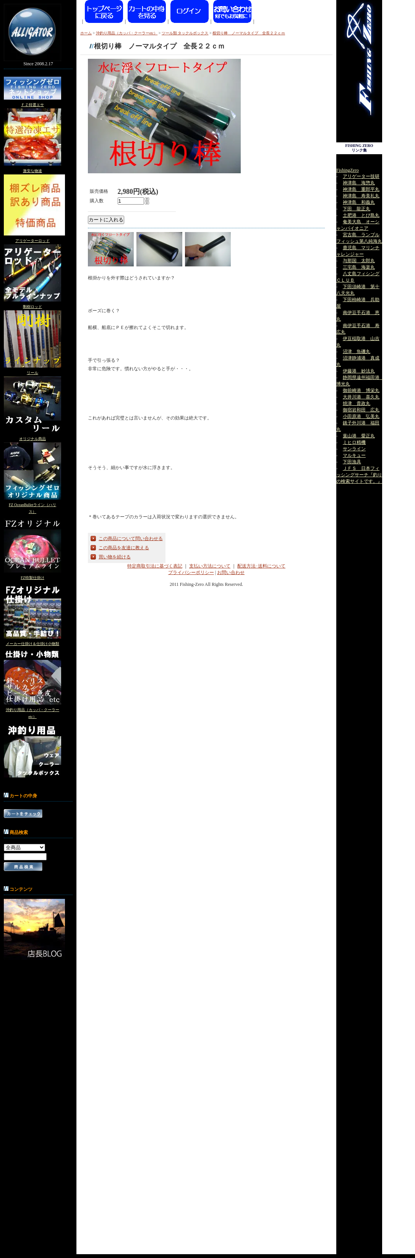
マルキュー (354, 455)
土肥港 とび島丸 (361, 215)
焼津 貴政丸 (356, 403)
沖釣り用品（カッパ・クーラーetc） (127, 33)
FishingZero (347, 170)
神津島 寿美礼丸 (361, 195)
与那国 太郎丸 (359, 260)
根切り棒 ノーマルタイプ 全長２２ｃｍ (248, 33)
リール (32, 373)
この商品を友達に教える (124, 547)
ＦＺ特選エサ (32, 105)
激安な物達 (32, 171)
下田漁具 (352, 461)
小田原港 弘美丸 (361, 416)
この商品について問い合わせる (131, 538)
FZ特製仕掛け (32, 578)
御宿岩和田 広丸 (361, 410)
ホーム (86, 33)
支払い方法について (209, 566)
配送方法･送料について (261, 566)
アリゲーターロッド (32, 241)
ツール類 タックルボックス (185, 33)
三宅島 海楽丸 (359, 267)
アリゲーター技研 (361, 176)
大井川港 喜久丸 (361, 397)
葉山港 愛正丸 (359, 436)
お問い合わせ (231, 572)
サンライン (354, 449)
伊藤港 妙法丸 (359, 371)
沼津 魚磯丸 (356, 351)
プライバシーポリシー (191, 572)
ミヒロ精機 (354, 442)
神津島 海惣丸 (359, 182)
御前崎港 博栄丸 (361, 390)
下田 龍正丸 (356, 208)
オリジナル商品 (32, 439)
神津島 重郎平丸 (361, 189)
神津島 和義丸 (359, 202)
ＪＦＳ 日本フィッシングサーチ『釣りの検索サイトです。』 (359, 475)
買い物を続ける (115, 557)
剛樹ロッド (32, 307)
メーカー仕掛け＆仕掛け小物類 (32, 644)
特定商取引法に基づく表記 (154, 566)
